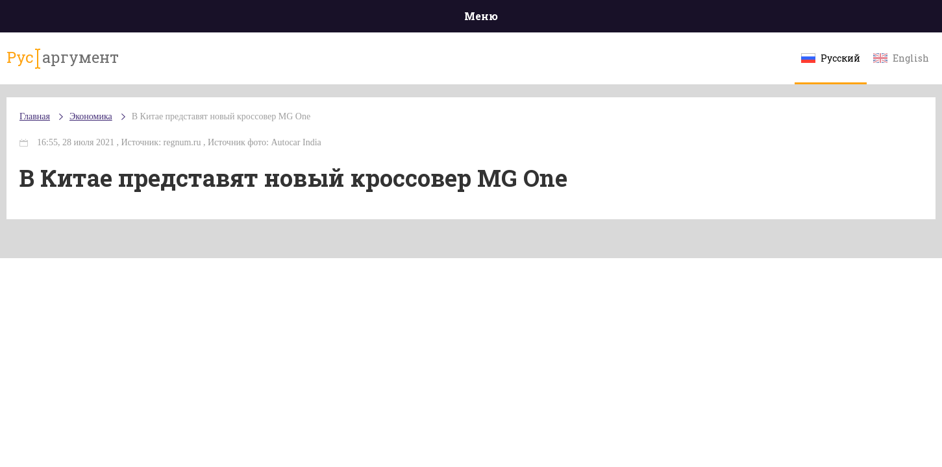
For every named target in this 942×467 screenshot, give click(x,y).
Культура (671, 19)
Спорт (500, 19)
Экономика (433, 20)
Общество (356, 19)
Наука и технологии (581, 25)
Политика (282, 19)
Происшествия (196, 19)
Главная (114, 19)
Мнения (828, 19)
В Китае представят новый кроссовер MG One (302, 129)
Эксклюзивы (751, 19)
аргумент (138, 64)
